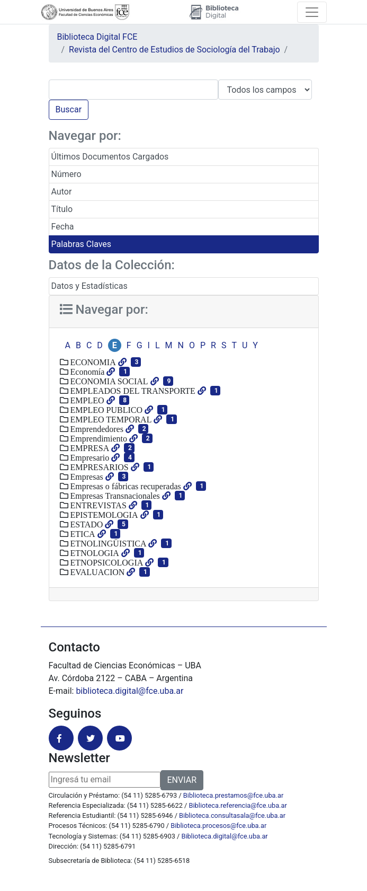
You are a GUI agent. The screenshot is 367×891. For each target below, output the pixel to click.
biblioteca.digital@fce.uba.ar (129, 691)
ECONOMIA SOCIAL (108, 381)
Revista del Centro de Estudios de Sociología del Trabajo (174, 50)
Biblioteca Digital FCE (97, 37)
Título (62, 209)
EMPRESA (89, 448)
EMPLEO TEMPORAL (110, 419)
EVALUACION (96, 572)
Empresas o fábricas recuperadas (124, 486)
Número (66, 174)
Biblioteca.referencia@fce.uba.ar (238, 805)
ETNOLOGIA (93, 553)
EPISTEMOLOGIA (103, 514)
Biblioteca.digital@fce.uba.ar (225, 836)
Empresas (85, 476)
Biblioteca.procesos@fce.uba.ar (218, 826)
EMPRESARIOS (98, 467)
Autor (61, 192)
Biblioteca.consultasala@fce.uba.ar (232, 815)
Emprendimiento (98, 438)
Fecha (62, 227)
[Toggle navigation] (312, 12)
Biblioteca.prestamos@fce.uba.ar (233, 795)
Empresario (89, 457)
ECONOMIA (92, 362)
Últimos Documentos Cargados (110, 157)
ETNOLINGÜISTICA (107, 543)
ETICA (81, 534)
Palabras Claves (81, 244)
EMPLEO (86, 400)
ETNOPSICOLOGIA (106, 562)
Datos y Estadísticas (89, 286)
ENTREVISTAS (97, 505)
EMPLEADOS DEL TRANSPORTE (131, 390)
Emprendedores (95, 429)
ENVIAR (181, 780)
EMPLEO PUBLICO (105, 409)
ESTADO (85, 524)
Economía (86, 371)
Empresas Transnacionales (114, 495)
